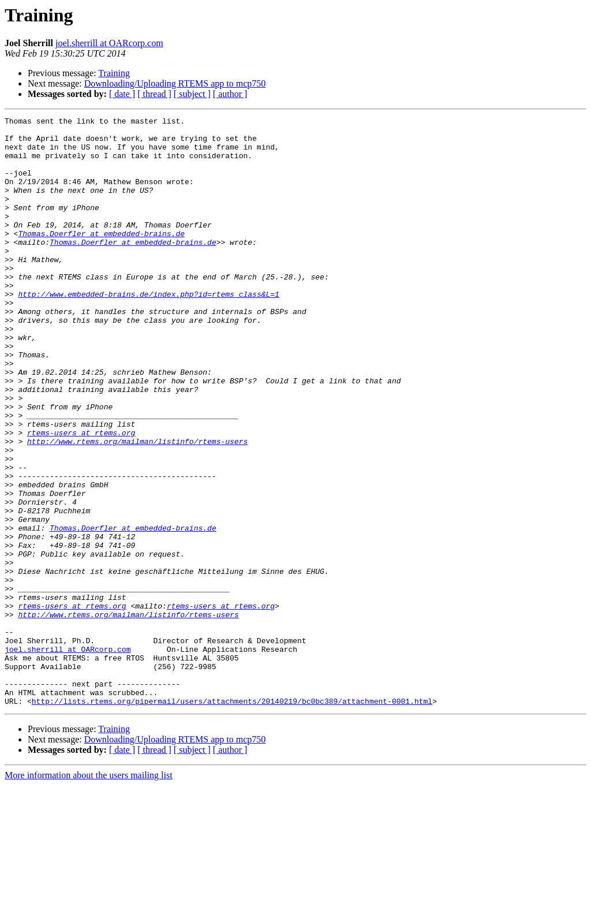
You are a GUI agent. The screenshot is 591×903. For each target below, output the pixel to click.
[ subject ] (192, 94)
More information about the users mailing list (89, 893)
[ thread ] (154, 94)
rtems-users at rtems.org (81, 496)
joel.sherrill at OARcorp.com (109, 43)
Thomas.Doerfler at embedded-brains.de (101, 257)
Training (114, 73)
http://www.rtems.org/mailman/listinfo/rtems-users (137, 507)
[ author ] (230, 94)
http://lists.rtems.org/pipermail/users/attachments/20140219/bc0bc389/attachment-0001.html (232, 819)
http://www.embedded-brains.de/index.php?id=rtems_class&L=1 (148, 330)
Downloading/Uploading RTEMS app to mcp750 (175, 83)
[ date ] (122, 94)
